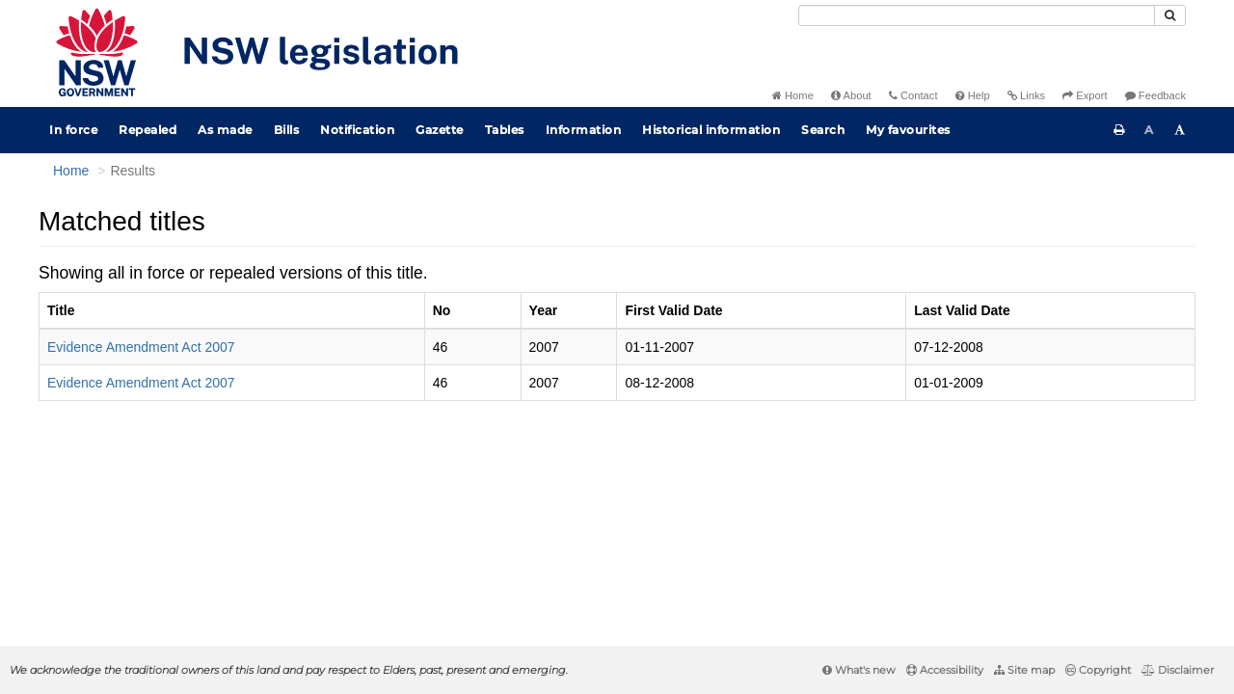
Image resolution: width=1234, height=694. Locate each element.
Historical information (711, 129)
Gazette (440, 129)
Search (823, 129)
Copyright (1098, 670)
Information (584, 129)
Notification (357, 129)
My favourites (908, 129)
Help (972, 95)
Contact (913, 95)
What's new (859, 670)
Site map (1024, 670)
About (851, 95)
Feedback (1155, 95)
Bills (287, 129)
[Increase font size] (1180, 130)
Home (793, 95)
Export (1084, 95)
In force (73, 129)
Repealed (147, 129)
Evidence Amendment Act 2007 (141, 347)
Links (1026, 95)
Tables (504, 129)
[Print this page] (1119, 130)
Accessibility (944, 670)
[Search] (976, 15)
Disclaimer (1177, 670)
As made (225, 129)
